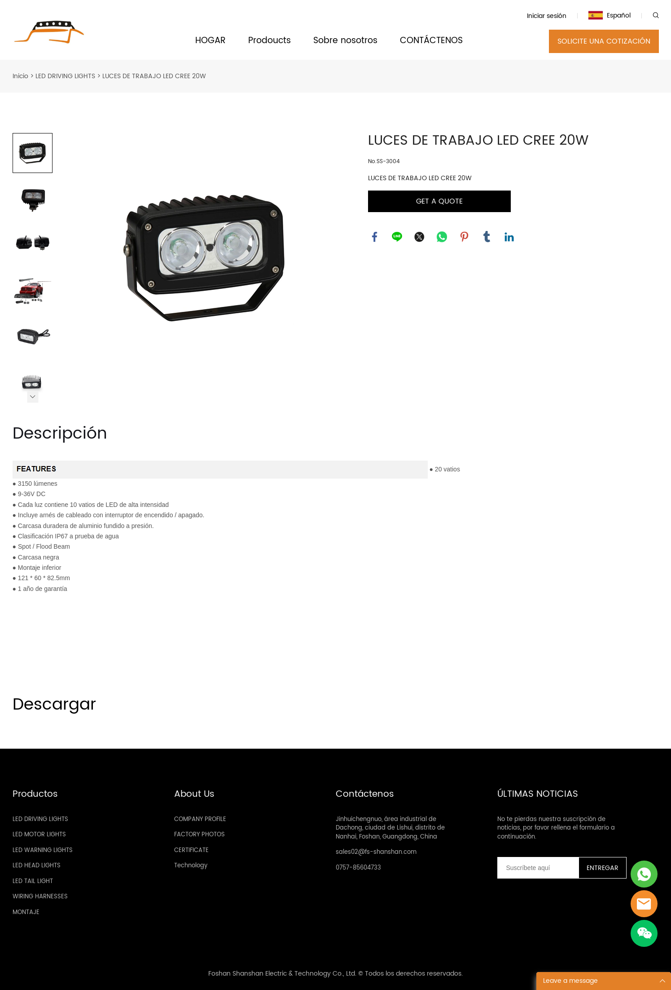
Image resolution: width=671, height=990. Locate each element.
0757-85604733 (358, 868)
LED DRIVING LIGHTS (65, 76)
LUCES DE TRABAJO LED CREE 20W (154, 76)
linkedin (509, 237)
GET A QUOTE (439, 201)
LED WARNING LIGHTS (43, 850)
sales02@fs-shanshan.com (376, 852)
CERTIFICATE (191, 850)
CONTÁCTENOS (431, 41)
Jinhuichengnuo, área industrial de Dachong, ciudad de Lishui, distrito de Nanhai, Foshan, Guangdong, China (390, 828)
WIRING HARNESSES (40, 896)
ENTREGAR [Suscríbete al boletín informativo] (602, 868)
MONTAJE (26, 912)
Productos (35, 794)
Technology (190, 865)
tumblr (487, 237)
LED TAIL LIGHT (33, 881)
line (397, 237)
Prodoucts (269, 41)
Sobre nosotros (345, 41)
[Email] (538, 868)
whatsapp (442, 237)
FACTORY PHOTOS (199, 834)
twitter (419, 237)
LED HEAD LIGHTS (37, 865)
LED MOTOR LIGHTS (39, 834)
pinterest (464, 237)
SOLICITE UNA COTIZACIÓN (603, 41)
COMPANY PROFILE (200, 819)
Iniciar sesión (546, 16)
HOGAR (210, 41)
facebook (375, 237)
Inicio (20, 76)
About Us (194, 794)
